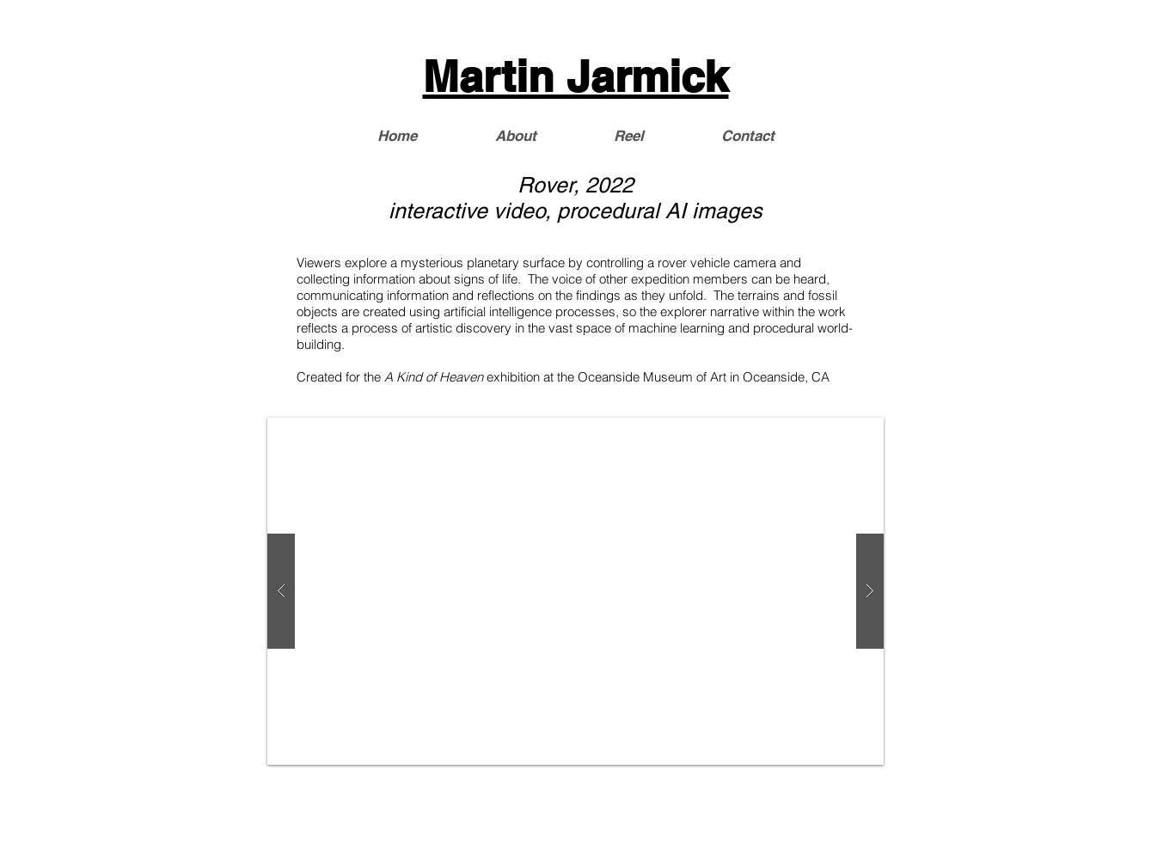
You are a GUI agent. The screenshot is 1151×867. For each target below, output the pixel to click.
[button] (575, 591)
